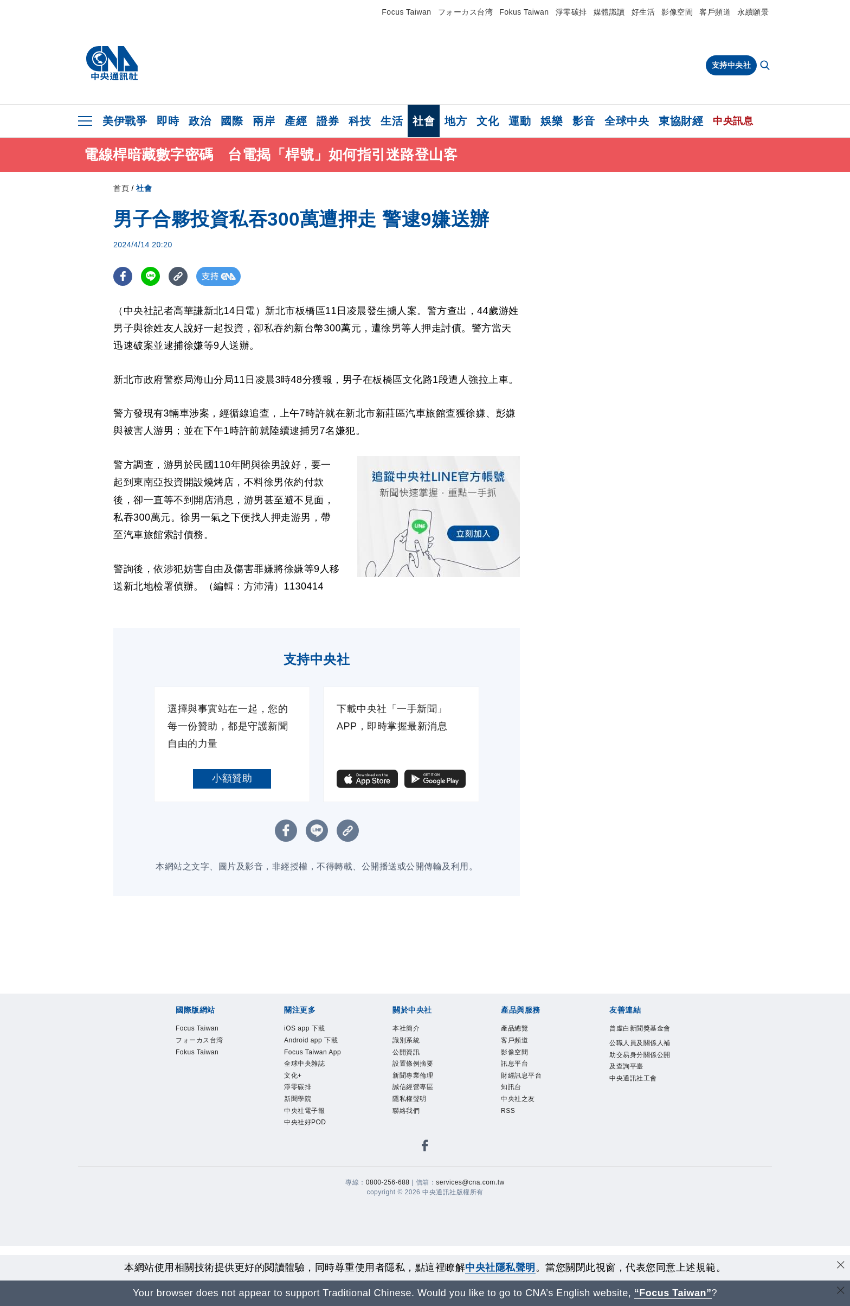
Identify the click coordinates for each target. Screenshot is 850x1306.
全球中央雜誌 (304, 1063)
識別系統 (406, 1040)
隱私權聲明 (409, 1099)
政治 (200, 121)
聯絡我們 (406, 1111)
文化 (487, 121)
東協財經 (681, 121)
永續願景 (753, 12)
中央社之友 (518, 1099)
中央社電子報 (304, 1111)
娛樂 (551, 121)
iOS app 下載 (304, 1028)
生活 (392, 121)
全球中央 (626, 121)
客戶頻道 (715, 12)
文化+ (293, 1075)
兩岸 (264, 121)
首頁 (121, 188)
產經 (296, 121)
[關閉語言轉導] (841, 1291)
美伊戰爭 (124, 121)
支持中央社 (731, 65)
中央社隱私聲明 (500, 1267)
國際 (232, 121)
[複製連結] (178, 276)
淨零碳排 (571, 12)
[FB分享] (122, 276)
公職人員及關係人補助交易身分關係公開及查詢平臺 (640, 1054)
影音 (583, 121)
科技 (360, 121)
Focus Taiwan (406, 12)
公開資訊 (406, 1052)
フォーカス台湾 (465, 12)
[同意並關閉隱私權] (841, 1266)
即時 (168, 121)
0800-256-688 (388, 1182)
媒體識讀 (609, 12)
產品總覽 (514, 1028)
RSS (508, 1111)
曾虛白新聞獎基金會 (640, 1028)
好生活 (643, 12)
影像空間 (677, 12)
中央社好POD (305, 1122)
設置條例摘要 (412, 1063)
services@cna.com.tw (470, 1182)
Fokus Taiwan (524, 12)
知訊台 (511, 1087)
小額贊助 (232, 778)
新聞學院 (297, 1099)
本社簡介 (406, 1028)
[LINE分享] (150, 276)
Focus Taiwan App (312, 1052)
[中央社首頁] (112, 63)
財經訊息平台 (521, 1075)
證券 (328, 121)
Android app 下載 (311, 1040)
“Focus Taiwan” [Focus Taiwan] (673, 1293)
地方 (456, 121)
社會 (424, 121)
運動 (519, 121)
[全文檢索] (766, 66)
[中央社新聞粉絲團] (425, 1147)
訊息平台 (514, 1063)
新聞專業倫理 (412, 1075)
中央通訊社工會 (633, 1078)
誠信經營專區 (412, 1087)
